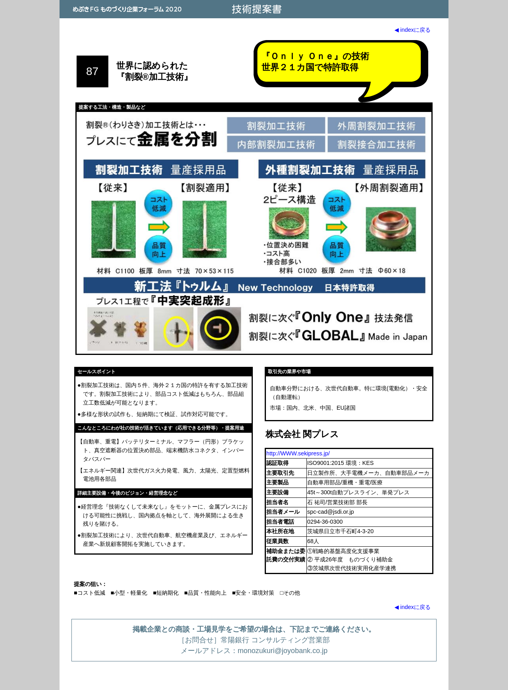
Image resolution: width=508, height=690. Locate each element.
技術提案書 (256, 9)
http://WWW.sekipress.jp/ (298, 453)
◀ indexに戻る (412, 30)
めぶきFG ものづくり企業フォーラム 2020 (127, 9)
